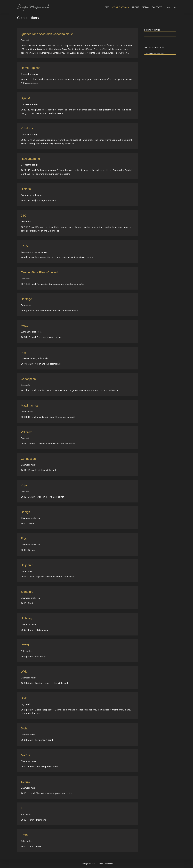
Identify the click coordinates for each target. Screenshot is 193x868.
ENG (174, 7)
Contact (157, 7)
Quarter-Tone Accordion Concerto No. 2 (48, 34)
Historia (26, 189)
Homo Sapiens (31, 67)
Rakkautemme (31, 158)
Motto (25, 325)
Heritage (26, 299)
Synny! (25, 98)
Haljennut (27, 565)
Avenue (26, 755)
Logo (24, 352)
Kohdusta (27, 128)
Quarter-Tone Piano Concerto (41, 272)
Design (25, 512)
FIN (168, 7)
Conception (28, 379)
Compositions (120, 7)
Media (145, 7)
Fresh (25, 538)
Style (24, 698)
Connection (28, 458)
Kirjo (24, 485)
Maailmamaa (29, 405)
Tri (22, 808)
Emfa (24, 834)
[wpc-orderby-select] (160, 52)
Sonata (26, 781)
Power (25, 645)
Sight (24, 728)
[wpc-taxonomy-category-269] (160, 34)
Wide (24, 671)
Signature (27, 591)
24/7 (24, 215)
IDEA (24, 245)
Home (106, 7)
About (135, 7)
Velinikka (27, 432)
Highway (27, 618)
